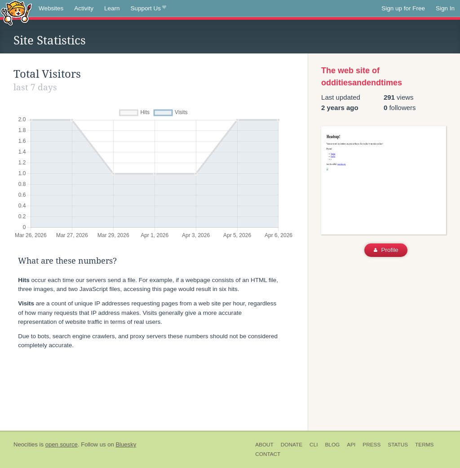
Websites (51, 8)
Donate (291, 445)
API (351, 445)
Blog (332, 445)
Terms (424, 445)
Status (398, 445)
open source (61, 444)
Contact (267, 454)
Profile (386, 250)
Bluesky (125, 444)
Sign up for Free (403, 8)
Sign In (445, 8)
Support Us (148, 8)
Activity (83, 8)
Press (371, 445)
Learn (112, 8)
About (264, 445)
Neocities (25, 444)
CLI (314, 445)
